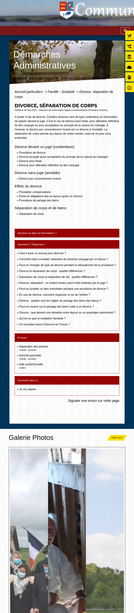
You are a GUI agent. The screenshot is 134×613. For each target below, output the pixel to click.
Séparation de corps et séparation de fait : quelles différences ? (58, 276)
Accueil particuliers (29, 92)
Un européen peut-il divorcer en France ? (44, 324)
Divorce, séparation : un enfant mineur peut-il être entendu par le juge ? (63, 282)
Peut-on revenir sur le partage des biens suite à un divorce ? (56, 306)
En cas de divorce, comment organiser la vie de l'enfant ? (54, 294)
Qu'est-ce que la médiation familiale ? (42, 318)
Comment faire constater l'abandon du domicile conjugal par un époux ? (63, 259)
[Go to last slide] (16, 570)
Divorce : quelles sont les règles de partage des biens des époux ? (60, 300)
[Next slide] (117, 570)
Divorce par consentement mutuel (40, 178)
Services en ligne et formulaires (36, 233)
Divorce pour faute (30, 161)
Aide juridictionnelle (31, 364)
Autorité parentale (30, 355)
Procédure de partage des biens (39, 200)
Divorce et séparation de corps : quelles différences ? (52, 271)
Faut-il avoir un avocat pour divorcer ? (42, 253)
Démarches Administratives (83, 78)
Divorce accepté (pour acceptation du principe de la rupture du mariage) (63, 156)
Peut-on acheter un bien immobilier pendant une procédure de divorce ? (63, 288)
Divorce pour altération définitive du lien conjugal (49, 165)
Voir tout (117, 438)
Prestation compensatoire (35, 192)
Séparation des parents (33, 346)
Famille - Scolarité (62, 92)
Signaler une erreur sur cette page (93, 401)
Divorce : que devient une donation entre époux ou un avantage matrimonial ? (67, 312)
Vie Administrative (43, 78)
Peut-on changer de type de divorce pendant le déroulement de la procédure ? (67, 265)
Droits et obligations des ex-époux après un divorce (51, 196)
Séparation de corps (31, 213)
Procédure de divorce (32, 152)
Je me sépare (27, 389)
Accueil (19, 78)
